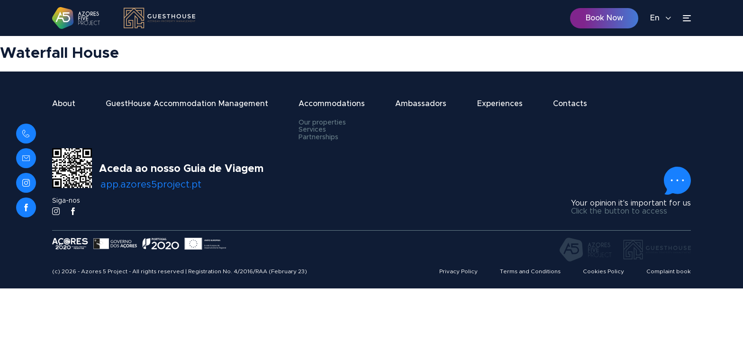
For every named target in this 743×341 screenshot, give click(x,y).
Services (312, 129)
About (63, 104)
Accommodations (332, 104)
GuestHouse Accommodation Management (187, 104)
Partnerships (318, 137)
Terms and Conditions (530, 271)
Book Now (604, 18)
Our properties (322, 122)
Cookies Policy (603, 271)
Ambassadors (420, 104)
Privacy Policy (458, 271)
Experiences (500, 104)
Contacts (570, 104)
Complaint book (668, 271)
